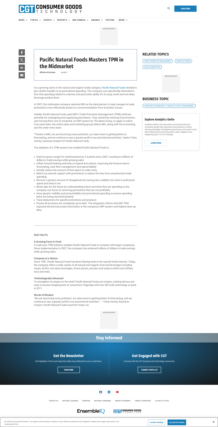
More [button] (122, 20)
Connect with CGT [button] (149, 370)
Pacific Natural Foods (113, 87)
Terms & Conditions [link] (143, 401)
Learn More (156, 143)
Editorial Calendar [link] (70, 401)
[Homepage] (50, 9)
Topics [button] (34, 20)
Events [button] (48, 20)
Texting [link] (110, 20)
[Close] (213, 422)
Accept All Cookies (176, 422)
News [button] (22, 20)
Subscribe (185, 8)
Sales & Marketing (152, 67)
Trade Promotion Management (157, 61)
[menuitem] (24, 20)
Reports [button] (62, 20)
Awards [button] (95, 20)
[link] (22, 52)
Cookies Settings (162, 401)
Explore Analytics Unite (159, 119)
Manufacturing (183, 61)
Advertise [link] (86, 401)
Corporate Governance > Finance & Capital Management (169, 106)
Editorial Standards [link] (102, 401)
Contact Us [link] (53, 401)
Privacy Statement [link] (123, 401)
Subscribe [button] (68, 370)
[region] (109, 422)
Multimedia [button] (79, 20)
